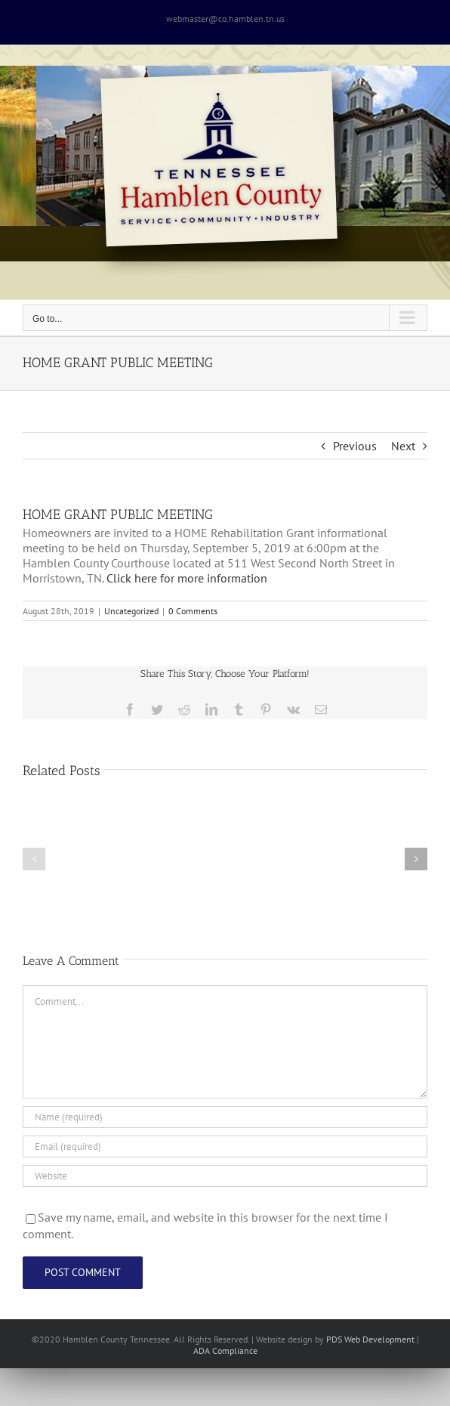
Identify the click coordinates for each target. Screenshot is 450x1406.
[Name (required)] (225, 1117)
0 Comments (192, 610)
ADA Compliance (225, 1350)
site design (292, 1339)
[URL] (225, 1176)
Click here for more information (186, 578)
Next (403, 445)
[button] (34, 859)
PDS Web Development (370, 1339)
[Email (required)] (225, 1146)
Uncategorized (131, 610)
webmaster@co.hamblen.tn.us (225, 18)
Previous (355, 445)
